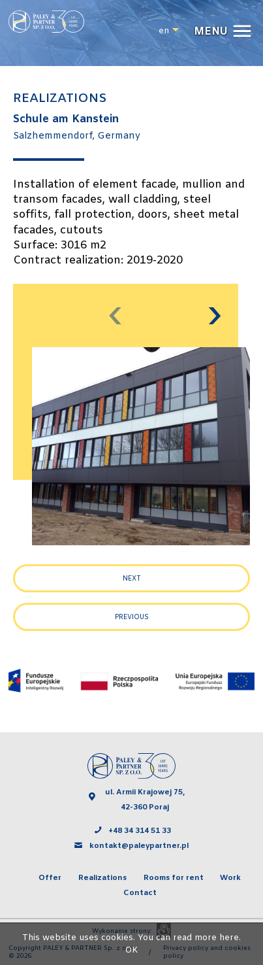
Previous (132, 617)
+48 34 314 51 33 (139, 831)
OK (131, 950)
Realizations (102, 878)
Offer (50, 878)
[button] (221, 31)
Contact (140, 893)
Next (132, 578)
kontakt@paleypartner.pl (140, 846)
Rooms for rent (174, 878)
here (229, 937)
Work (230, 878)
